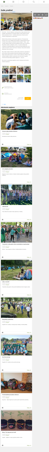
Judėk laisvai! (5, 206)
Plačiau (28, 144)
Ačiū (28, 98)
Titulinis (2, 6)
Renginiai (11, 6)
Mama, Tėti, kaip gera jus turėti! (9, 432)
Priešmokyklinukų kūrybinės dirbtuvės (10, 394)
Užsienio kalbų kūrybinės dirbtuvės (9, 131)
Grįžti (5, 104)
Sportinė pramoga (6, 357)
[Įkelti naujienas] (13, 2)
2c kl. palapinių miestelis (7, 169)
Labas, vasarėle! (5, 281)
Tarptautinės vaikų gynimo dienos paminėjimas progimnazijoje (15, 244)
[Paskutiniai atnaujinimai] (23, 2)
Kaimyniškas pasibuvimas (7, 319)
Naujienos (7, 6)
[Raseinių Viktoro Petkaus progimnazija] (4, 1)
